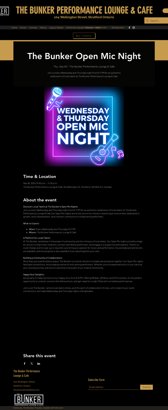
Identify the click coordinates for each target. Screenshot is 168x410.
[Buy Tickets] (84, 35)
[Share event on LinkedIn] (38, 363)
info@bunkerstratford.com (94, 27)
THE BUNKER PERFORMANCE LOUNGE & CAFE (84, 10)
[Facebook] (129, 27)
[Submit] (146, 387)
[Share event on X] (31, 363)
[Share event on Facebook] (24, 363)
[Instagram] (133, 27)
